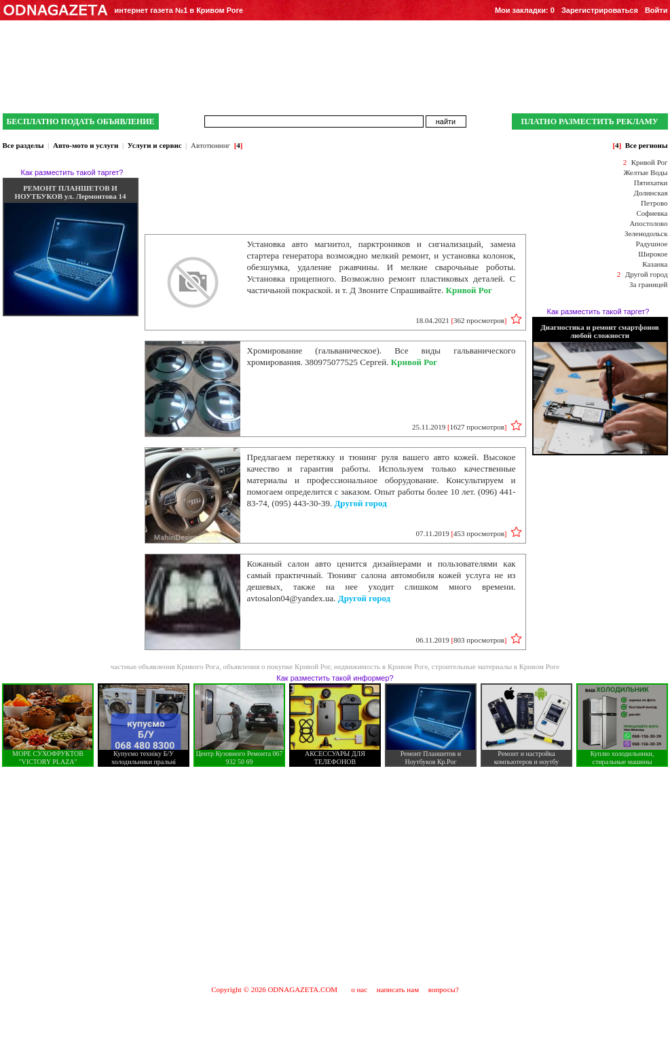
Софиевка (652, 213)
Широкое (652, 254)
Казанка (654, 264)
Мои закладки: (525, 10)
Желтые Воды (645, 172)
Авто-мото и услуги (85, 145)
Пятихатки (651, 182)
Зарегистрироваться (599, 10)
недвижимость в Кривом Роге (381, 666)
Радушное (652, 244)
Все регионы (646, 145)
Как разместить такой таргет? (72, 172)
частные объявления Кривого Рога (165, 666)
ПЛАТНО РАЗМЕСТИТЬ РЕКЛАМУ (589, 121)
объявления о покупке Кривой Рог (276, 666)
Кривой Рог (649, 162)
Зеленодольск (646, 233)
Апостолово (648, 223)
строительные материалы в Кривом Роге (495, 666)
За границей (648, 284)
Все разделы (23, 145)
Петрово (654, 203)
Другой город (646, 274)
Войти (656, 10)
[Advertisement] (335, 875)
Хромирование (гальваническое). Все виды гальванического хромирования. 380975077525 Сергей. (381, 356)
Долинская (650, 193)
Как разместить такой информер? (334, 678)
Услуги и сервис (155, 145)
